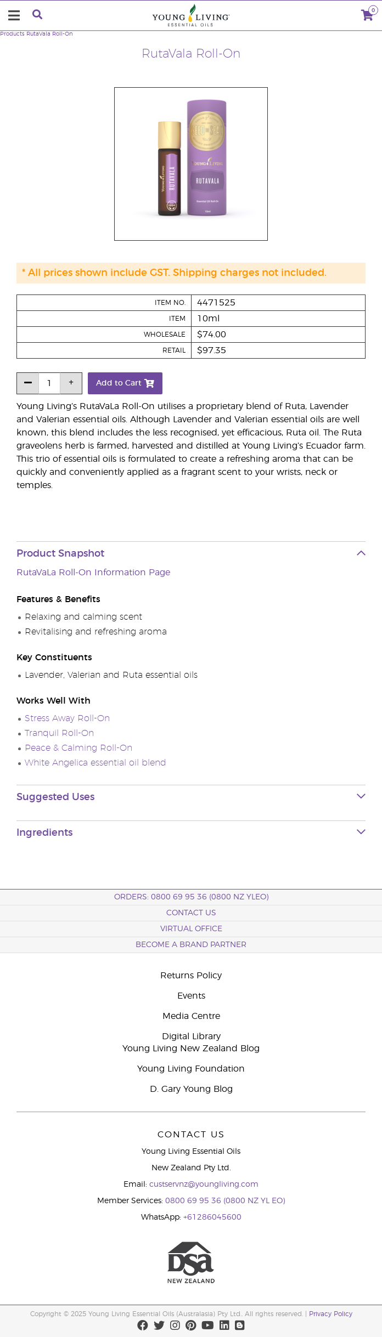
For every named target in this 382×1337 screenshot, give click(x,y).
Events (191, 996)
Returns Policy (191, 975)
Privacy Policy (330, 1314)
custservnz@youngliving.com (204, 1184)
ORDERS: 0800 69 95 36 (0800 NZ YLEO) (191, 897)
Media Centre (191, 1016)
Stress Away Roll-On (67, 718)
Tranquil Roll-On (59, 733)
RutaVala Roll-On (49, 34)
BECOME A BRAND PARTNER (191, 945)
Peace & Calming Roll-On (78, 748)
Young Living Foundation (191, 1068)
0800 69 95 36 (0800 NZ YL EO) (225, 1201)
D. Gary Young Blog (191, 1089)
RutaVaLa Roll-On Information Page (93, 572)
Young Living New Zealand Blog (191, 1048)
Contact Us (191, 913)
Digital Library (191, 1036)
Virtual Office (191, 929)
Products (12, 34)
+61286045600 (212, 1217)
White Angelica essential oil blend (95, 762)
